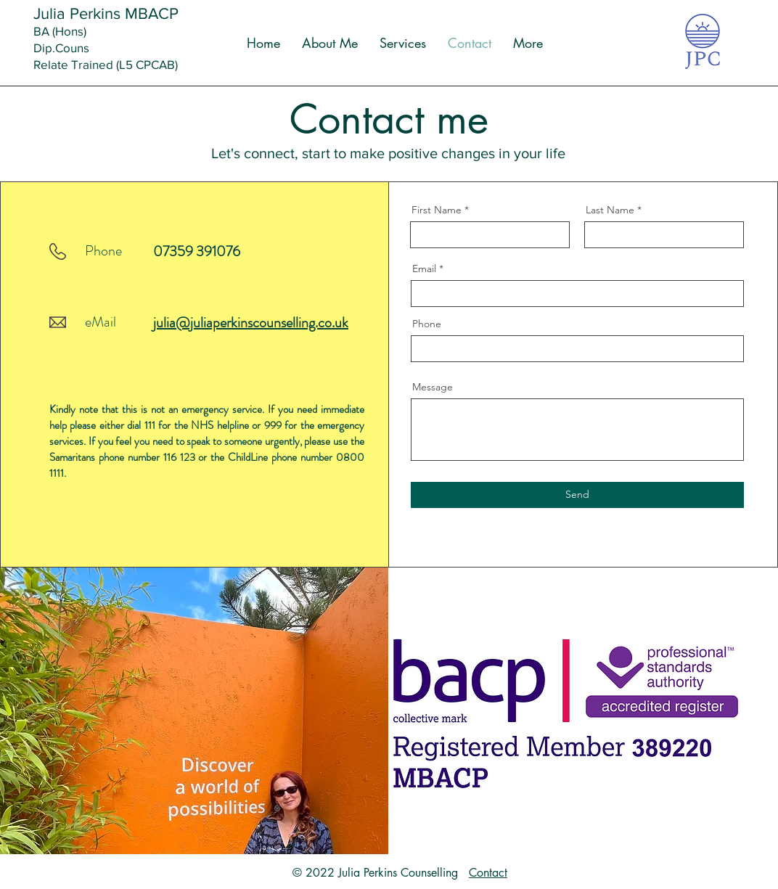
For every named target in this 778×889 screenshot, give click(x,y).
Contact (488, 872)
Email (424, 268)
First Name (436, 210)
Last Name (610, 210)
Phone (426, 324)
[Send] (577, 495)
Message (432, 387)
